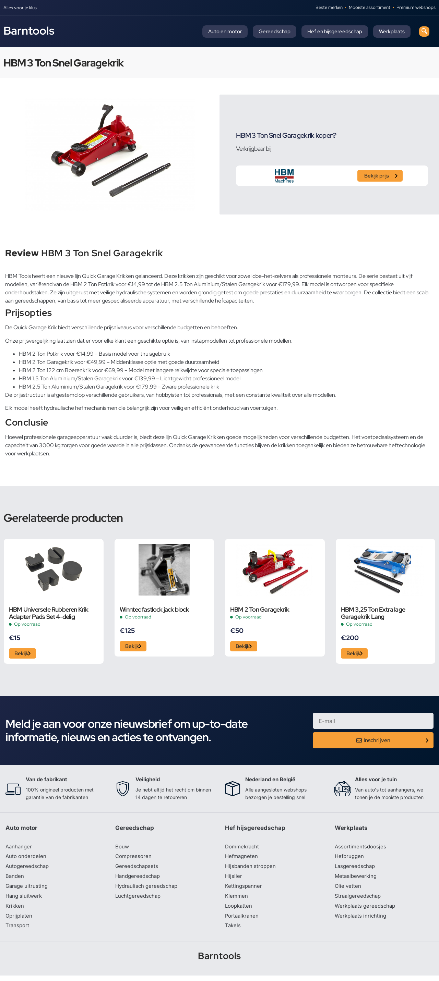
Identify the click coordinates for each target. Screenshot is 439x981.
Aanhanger (19, 848)
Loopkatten (239, 910)
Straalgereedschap (359, 900)
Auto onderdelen (26, 859)
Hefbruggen (350, 859)
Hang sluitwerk (24, 900)
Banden (15, 879)
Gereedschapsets (137, 869)
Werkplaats (392, 31)
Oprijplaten (19, 920)
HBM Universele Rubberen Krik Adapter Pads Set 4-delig (48, 613)
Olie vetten (348, 889)
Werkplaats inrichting (362, 920)
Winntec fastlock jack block (154, 609)
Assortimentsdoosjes (361, 848)
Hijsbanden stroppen (251, 869)
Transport (17, 931)
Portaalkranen (243, 920)
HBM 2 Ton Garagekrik (259, 609)
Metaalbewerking (357, 879)
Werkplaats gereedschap (367, 910)
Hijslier (233, 879)
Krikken (15, 910)
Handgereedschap (139, 879)
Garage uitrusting (27, 889)
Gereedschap (274, 31)
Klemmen (237, 900)
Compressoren (134, 859)
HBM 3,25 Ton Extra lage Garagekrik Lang (373, 613)
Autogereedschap (28, 869)
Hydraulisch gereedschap (148, 889)
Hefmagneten (242, 859)
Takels (233, 931)
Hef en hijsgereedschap (334, 31)
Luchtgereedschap (139, 900)
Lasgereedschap (356, 869)
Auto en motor (225, 31)
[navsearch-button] (424, 31)
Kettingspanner (244, 889)
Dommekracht (243, 848)
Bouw (122, 848)
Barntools (29, 30)
